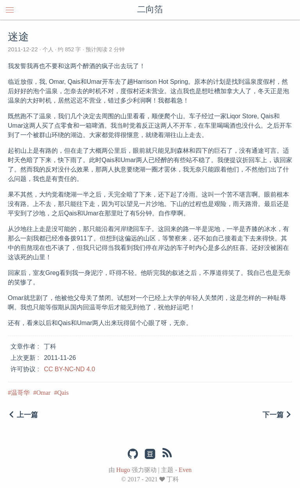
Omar (43, 392)
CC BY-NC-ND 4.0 (69, 369)
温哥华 (20, 392)
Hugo (123, 469)
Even (185, 469)
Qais (62, 392)
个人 (48, 49)
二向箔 (150, 9)
